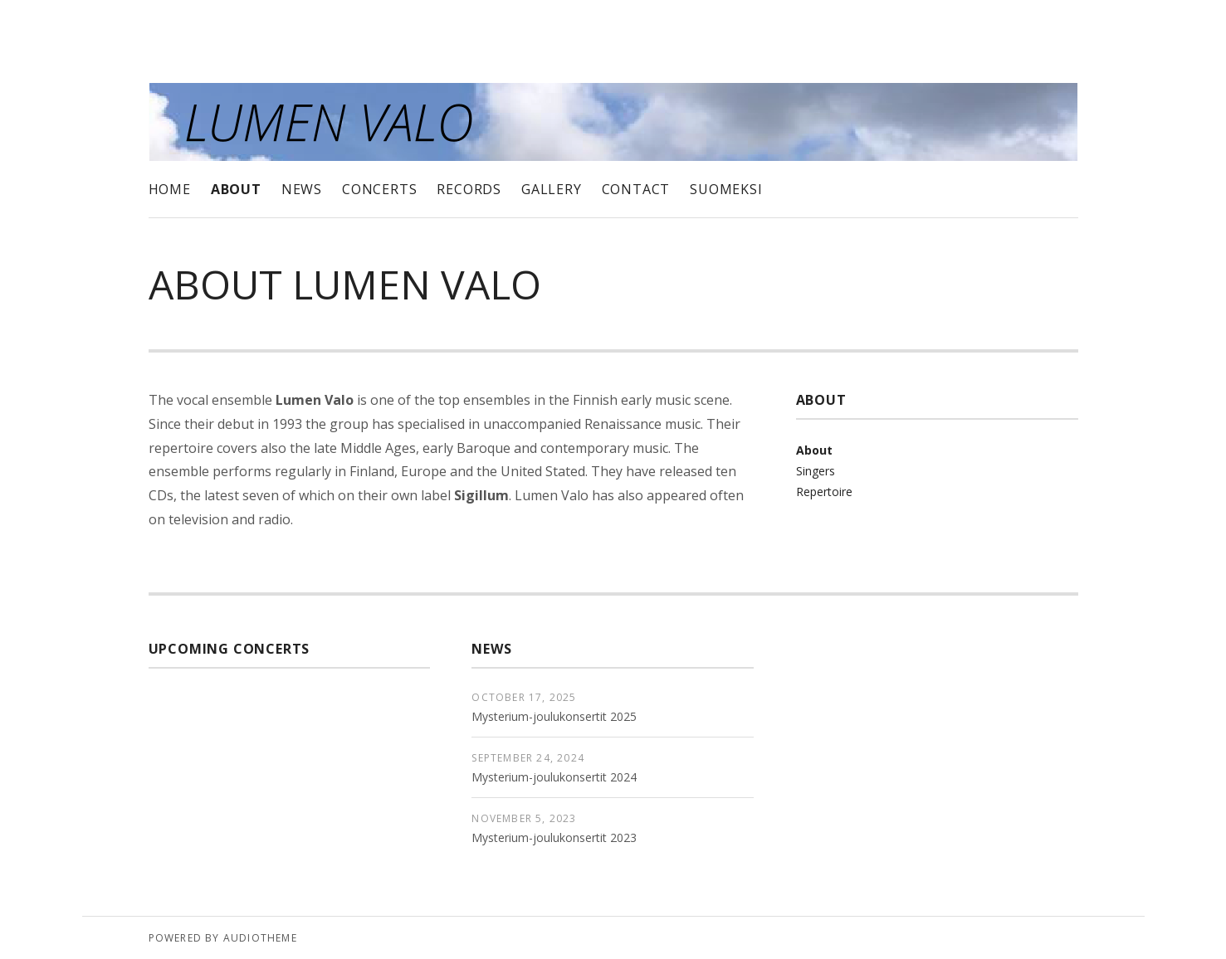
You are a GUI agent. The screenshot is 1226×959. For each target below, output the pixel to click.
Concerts (379, 189)
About (236, 189)
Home (170, 189)
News (301, 189)
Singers (815, 471)
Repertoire (824, 491)
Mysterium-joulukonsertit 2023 (554, 837)
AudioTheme (260, 938)
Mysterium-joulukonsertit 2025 (554, 716)
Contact (636, 189)
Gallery (551, 189)
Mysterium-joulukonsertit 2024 (554, 777)
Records (469, 189)
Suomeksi (726, 189)
